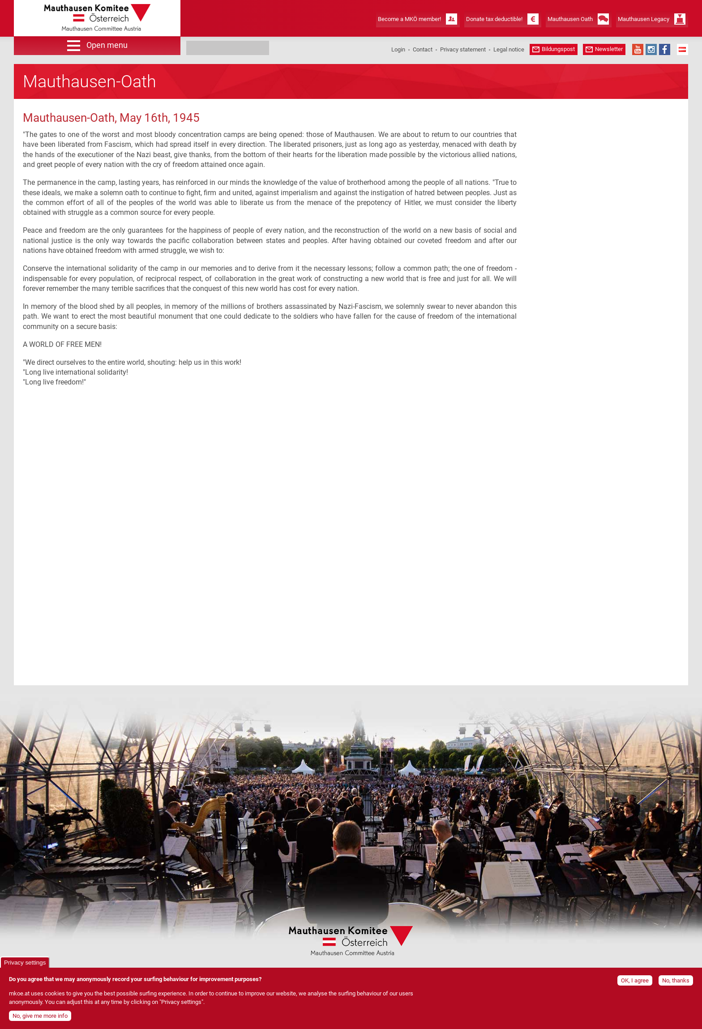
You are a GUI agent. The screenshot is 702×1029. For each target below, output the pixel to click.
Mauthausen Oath (570, 19)
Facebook (664, 49)
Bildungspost (558, 49)
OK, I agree (635, 980)
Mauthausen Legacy (643, 19)
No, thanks (675, 980)
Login (398, 49)
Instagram (651, 49)
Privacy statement (463, 49)
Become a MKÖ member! (409, 19)
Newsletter (609, 49)
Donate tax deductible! (494, 19)
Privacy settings (25, 962)
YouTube (637, 49)
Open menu (107, 45)
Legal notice (508, 49)
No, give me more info (40, 1015)
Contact (422, 49)
